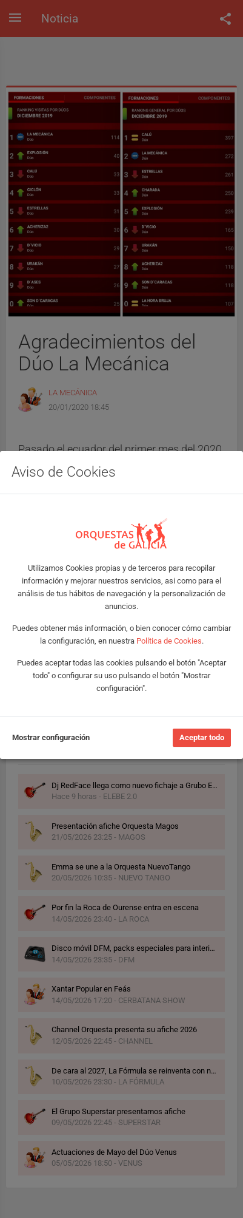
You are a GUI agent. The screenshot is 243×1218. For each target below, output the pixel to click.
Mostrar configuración (51, 737)
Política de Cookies (169, 640)
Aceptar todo (201, 737)
